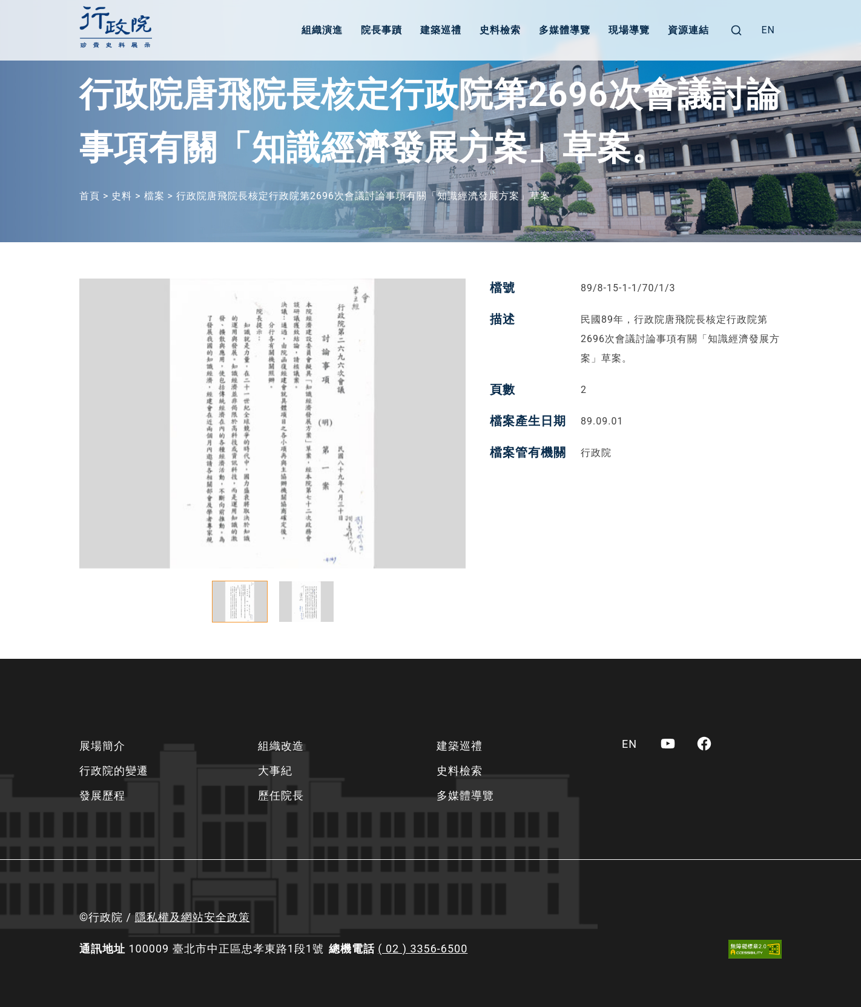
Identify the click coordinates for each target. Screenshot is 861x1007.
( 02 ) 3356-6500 (422, 948)
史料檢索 (500, 30)
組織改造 (281, 745)
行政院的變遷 (113, 770)
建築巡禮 (440, 30)
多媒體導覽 (564, 30)
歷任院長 (281, 795)
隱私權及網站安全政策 (192, 917)
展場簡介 (102, 745)
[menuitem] (768, 30)
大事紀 (275, 770)
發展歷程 (102, 795)
